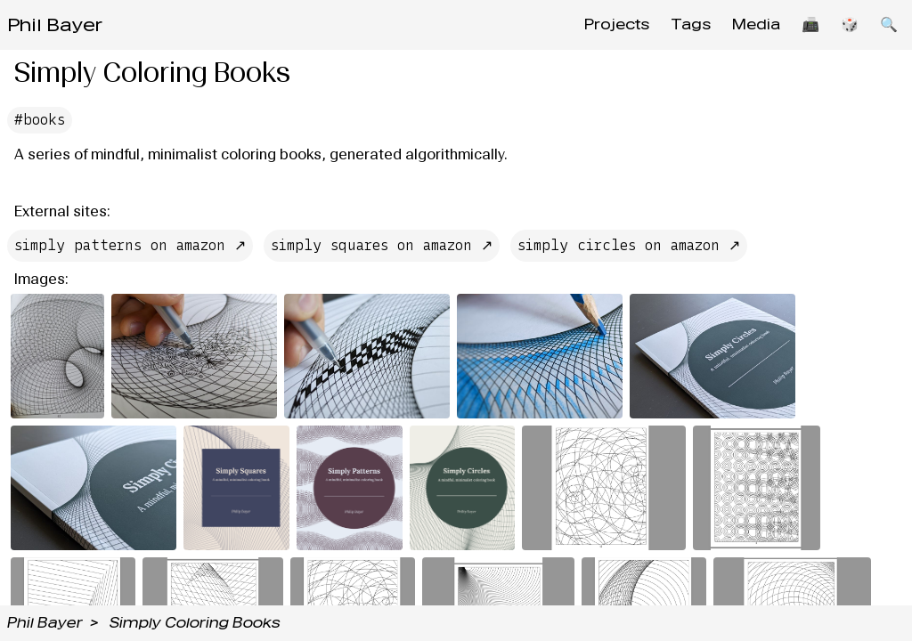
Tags (691, 24)
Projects (616, 24)
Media (756, 24)
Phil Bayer (54, 25)
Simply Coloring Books (195, 622)
